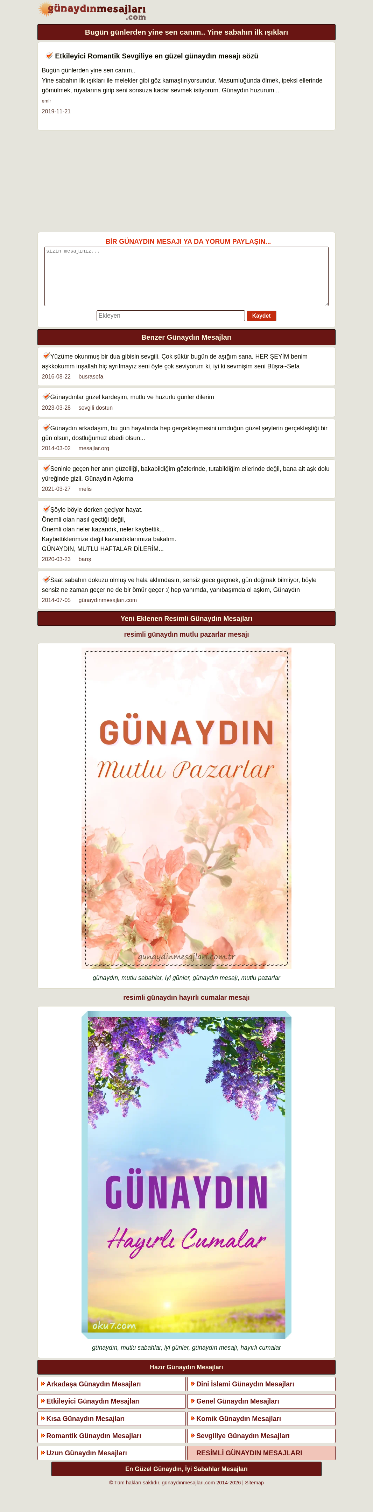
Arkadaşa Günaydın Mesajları (94, 1394)
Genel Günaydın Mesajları (237, 1411)
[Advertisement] (186, 181)
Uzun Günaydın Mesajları (87, 1463)
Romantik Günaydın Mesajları (94, 1446)
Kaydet (261, 326)
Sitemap (254, 1493)
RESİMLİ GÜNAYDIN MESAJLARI (249, 1463)
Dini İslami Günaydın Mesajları (245, 1394)
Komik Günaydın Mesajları (238, 1429)
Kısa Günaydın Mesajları (86, 1429)
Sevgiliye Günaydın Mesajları (243, 1446)
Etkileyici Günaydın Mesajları (93, 1411)
